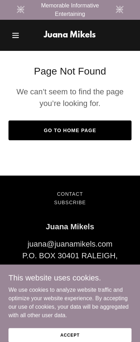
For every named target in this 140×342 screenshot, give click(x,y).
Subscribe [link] (70, 202)
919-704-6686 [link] (70, 284)
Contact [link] (70, 194)
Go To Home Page (70, 130)
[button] (17, 35)
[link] (70, 36)
